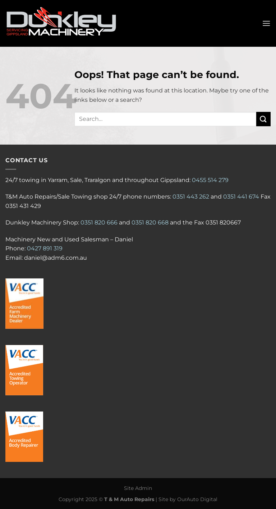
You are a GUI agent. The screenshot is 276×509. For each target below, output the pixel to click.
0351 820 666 (99, 222)
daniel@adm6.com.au (55, 257)
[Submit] (263, 119)
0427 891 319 (45, 248)
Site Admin (138, 488)
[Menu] (266, 23)
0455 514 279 (210, 180)
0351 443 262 (190, 196)
